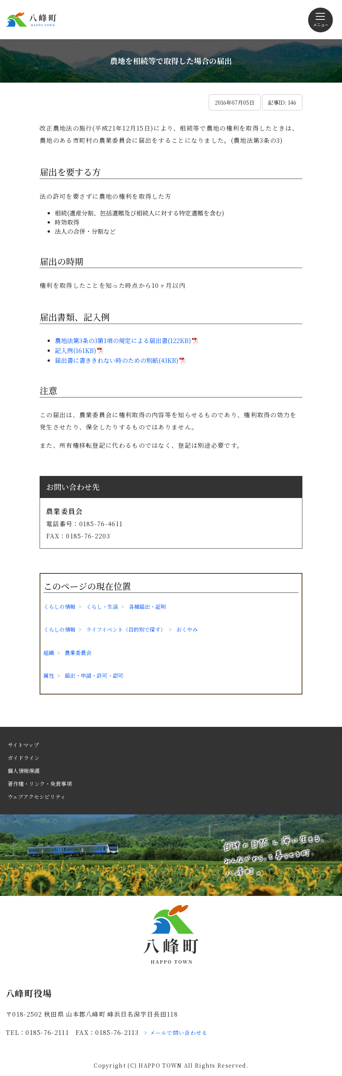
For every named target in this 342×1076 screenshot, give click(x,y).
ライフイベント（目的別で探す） (126, 629)
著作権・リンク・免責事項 (40, 783)
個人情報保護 (24, 770)
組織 (48, 652)
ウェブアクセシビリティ (37, 796)
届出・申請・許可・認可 (94, 675)
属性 (48, 675)
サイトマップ (23, 745)
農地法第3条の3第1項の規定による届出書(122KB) (123, 340)
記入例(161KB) (75, 350)
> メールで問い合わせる (176, 1032)
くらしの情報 (59, 606)
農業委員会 (78, 652)
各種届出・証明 (147, 606)
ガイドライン (24, 758)
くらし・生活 (102, 606)
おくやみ (187, 629)
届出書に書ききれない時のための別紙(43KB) (117, 360)
